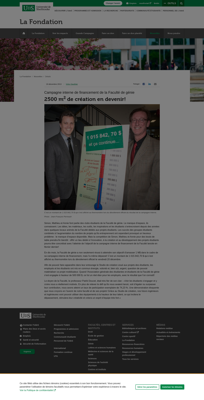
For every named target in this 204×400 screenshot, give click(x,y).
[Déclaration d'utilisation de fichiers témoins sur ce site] (102, 387)
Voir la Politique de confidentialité (36, 390)
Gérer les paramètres (147, 387)
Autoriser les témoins (172, 387)
